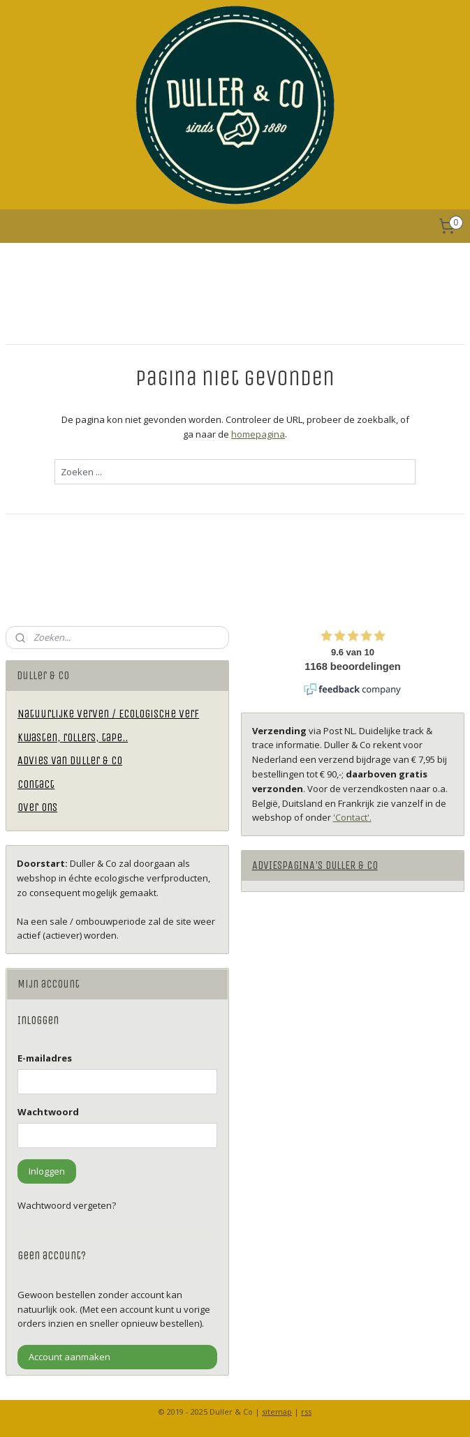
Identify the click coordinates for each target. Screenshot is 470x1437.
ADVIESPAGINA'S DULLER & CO (315, 865)
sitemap (277, 1411)
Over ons (37, 807)
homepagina (258, 434)
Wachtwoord (48, 1111)
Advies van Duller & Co (69, 760)
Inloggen (47, 1171)
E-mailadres (44, 1058)
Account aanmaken (69, 1356)
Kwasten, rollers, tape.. (72, 737)
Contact (35, 784)
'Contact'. (352, 817)
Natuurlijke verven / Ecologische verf (108, 713)
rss (306, 1411)
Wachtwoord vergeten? (66, 1205)
